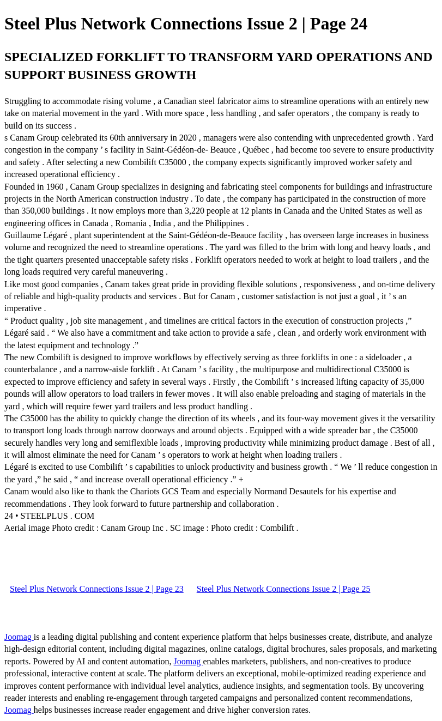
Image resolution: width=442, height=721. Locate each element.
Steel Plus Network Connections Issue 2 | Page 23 (97, 588)
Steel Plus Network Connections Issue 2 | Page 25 (284, 588)
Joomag (19, 636)
